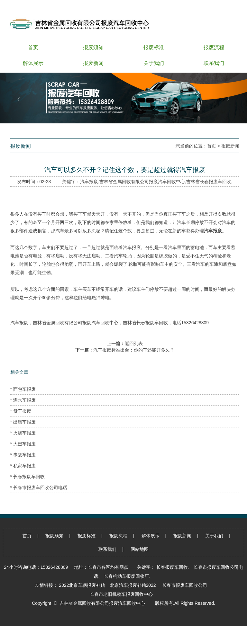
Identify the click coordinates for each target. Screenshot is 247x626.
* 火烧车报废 (23, 432)
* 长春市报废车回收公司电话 (38, 487)
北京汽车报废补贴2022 (133, 585)
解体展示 (151, 535)
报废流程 (118, 535)
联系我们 (107, 549)
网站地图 (140, 549)
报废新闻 (230, 145)
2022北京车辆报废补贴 (82, 585)
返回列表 (134, 343)
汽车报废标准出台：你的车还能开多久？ (133, 350)
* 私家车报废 (23, 465)
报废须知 (54, 535)
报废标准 (87, 535)
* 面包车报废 (23, 389)
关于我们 (214, 535)
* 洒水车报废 (23, 400)
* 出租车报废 (23, 422)
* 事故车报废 (23, 454)
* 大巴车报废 (23, 443)
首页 (211, 145)
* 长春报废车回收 (27, 476)
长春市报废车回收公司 (184, 585)
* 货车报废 (20, 411)
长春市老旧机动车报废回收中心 (121, 594)
